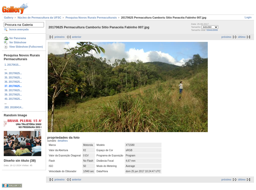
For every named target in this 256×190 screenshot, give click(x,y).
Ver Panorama (17, 38)
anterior (76, 37)
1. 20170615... (12, 64)
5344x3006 (212, 30)
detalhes (63, 140)
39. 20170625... (13, 94)
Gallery (8, 17)
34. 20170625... (13, 73)
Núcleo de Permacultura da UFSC (39, 17)
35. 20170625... (13, 77)
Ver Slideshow (17, 42)
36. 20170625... (13, 81)
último (242, 37)
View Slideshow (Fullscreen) (26, 46)
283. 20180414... (13, 107)
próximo (226, 37)
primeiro (59, 37)
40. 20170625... (13, 99)
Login (248, 17)
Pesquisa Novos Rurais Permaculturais (91, 17)
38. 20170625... (13, 90)
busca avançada (18, 29)
